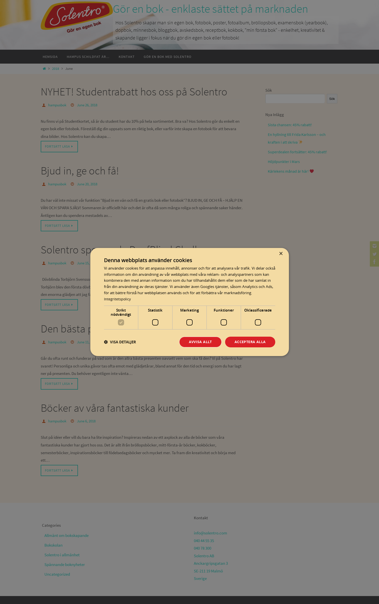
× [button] (281, 253)
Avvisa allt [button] (200, 342)
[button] (120, 342)
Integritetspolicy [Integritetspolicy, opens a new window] (117, 298)
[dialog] (189, 302)
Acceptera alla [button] (250, 342)
